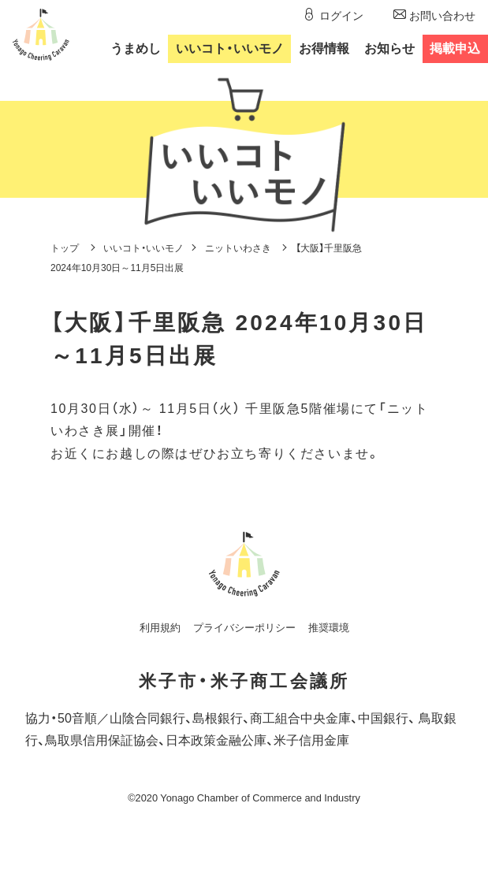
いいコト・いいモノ (143, 248)
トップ (64, 248)
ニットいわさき (238, 248)
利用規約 (160, 628)
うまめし (135, 48)
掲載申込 (455, 48)
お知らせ (389, 48)
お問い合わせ (442, 15)
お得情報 (324, 48)
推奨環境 (328, 628)
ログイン (341, 15)
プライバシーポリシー (244, 628)
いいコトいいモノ (230, 48)
